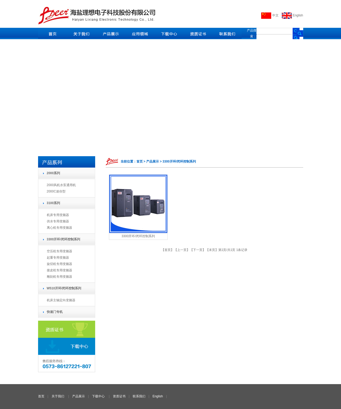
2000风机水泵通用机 (61, 185)
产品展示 (78, 396)
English (292, 15)
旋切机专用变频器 (59, 264)
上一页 (182, 250)
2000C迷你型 (56, 191)
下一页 (197, 250)
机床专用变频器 (58, 215)
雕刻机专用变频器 (59, 276)
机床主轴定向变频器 (61, 300)
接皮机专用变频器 (59, 270)
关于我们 (58, 396)
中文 (269, 15)
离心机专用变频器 (59, 228)
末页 (212, 250)
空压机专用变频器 (59, 251)
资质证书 (119, 396)
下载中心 (98, 396)
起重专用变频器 (58, 257)
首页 (167, 250)
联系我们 (139, 396)
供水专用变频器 (58, 221)
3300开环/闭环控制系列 (138, 236)
